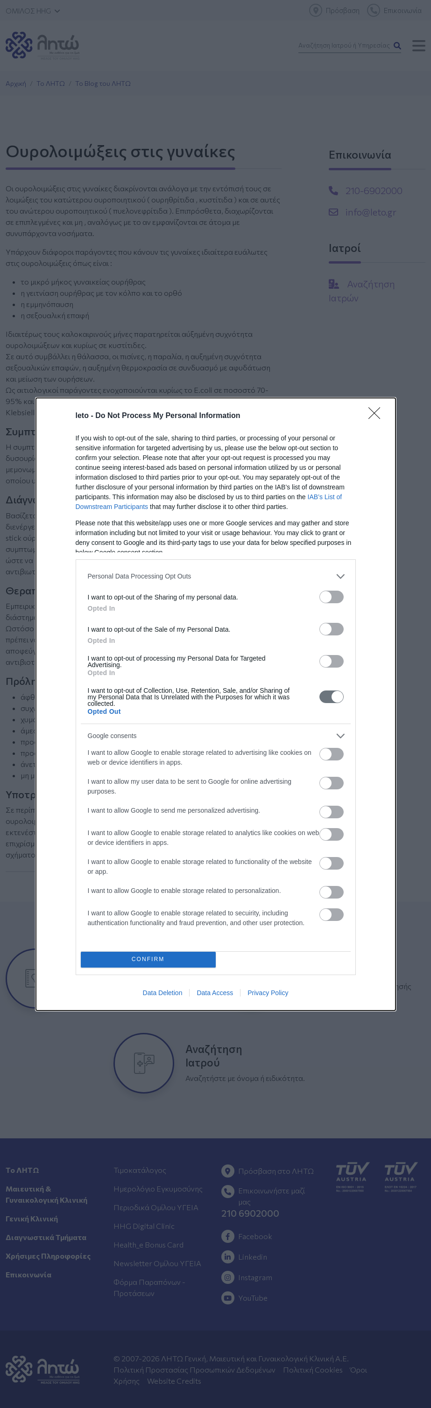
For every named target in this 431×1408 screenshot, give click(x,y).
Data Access (215, 993)
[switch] (331, 597)
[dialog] (216, 704)
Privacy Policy (267, 993)
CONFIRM (148, 959)
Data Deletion (163, 993)
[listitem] (216, 576)
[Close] (377, 416)
